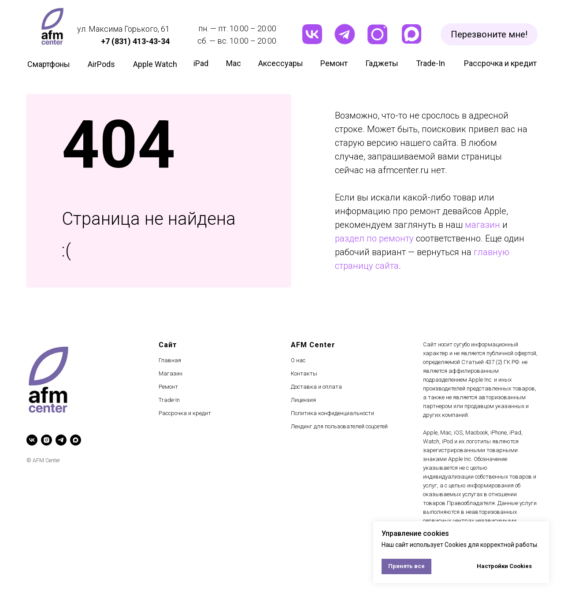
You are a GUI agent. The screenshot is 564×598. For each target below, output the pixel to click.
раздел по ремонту (374, 238)
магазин (482, 224)
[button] (489, 34)
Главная (170, 360)
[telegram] (61, 440)
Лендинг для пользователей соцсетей (339, 426)
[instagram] (46, 440)
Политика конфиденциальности (332, 413)
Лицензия (303, 400)
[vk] (31, 440)
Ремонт (168, 386)
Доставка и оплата (316, 386)
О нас (298, 360)
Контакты (304, 373)
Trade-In (169, 400)
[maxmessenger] (75, 440)
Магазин (170, 373)
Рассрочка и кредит (185, 413)
